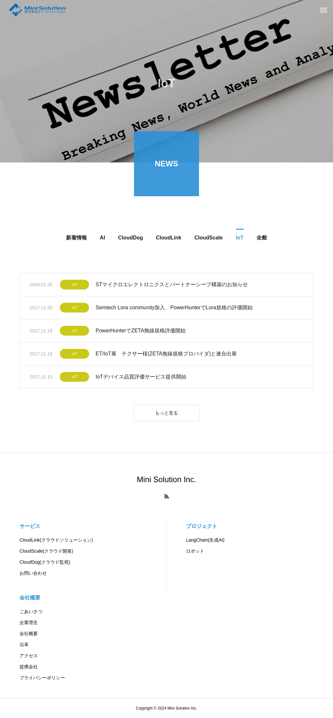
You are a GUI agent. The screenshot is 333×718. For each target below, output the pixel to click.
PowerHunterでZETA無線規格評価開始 (141, 332)
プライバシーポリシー (42, 677)
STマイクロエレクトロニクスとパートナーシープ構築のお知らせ (172, 285)
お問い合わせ (33, 573)
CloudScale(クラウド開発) (46, 551)
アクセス (29, 655)
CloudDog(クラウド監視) (45, 562)
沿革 (24, 644)
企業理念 (29, 622)
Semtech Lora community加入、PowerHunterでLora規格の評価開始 (174, 309)
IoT (74, 286)
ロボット (195, 551)
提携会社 (29, 666)
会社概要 (30, 597)
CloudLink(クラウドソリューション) (56, 540)
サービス (30, 526)
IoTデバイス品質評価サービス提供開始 (141, 378)
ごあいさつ (31, 611)
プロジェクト (201, 526)
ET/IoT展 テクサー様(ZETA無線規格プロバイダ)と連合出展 (166, 355)
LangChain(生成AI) (205, 540)
